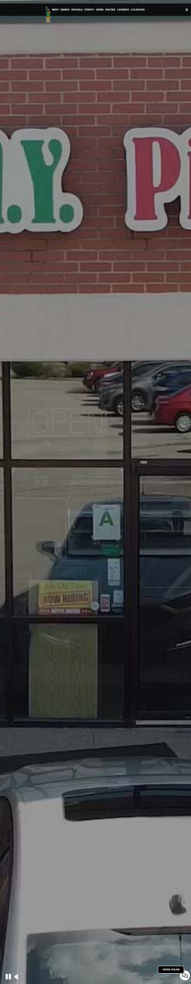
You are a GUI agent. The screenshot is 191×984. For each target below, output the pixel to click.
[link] (48, 14)
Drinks (65, 9)
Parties (110, 9)
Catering (123, 9)
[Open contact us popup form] (185, 975)
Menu (55, 9)
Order (100, 9)
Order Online (171, 969)
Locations (138, 9)
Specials (77, 9)
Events (89, 9)
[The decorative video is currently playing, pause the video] (8, 977)
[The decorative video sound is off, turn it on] (16, 976)
